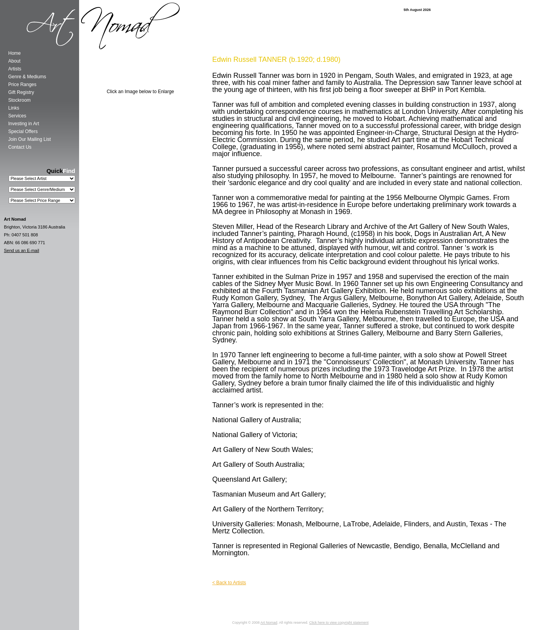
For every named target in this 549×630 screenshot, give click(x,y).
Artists (14, 69)
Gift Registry (21, 92)
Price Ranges (22, 84)
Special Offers (23, 131)
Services (17, 116)
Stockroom (19, 100)
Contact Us (19, 147)
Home (14, 53)
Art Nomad (268, 623)
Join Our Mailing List (29, 139)
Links (13, 108)
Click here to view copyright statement (339, 623)
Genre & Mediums (27, 76)
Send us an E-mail (21, 250)
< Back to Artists (229, 582)
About (14, 61)
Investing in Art (23, 123)
